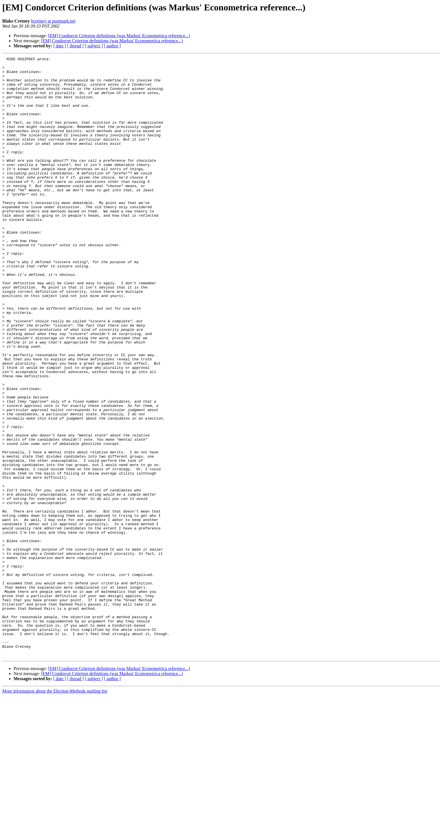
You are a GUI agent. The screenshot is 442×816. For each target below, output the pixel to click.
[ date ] (59, 45)
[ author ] (112, 45)
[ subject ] (94, 45)
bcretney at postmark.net (53, 21)
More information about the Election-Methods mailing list (54, 811)
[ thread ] (75, 45)
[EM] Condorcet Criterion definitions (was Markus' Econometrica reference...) (119, 35)
